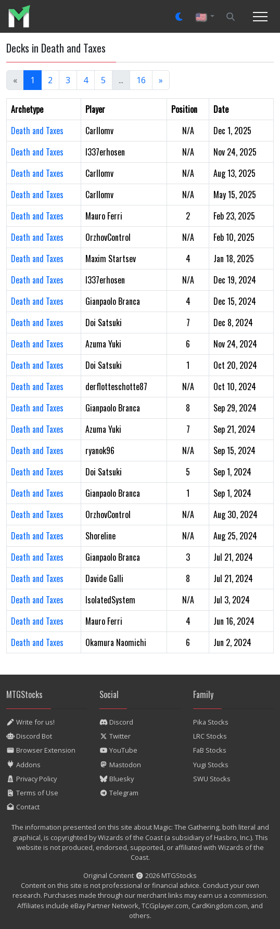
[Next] (161, 80)
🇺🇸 (202, 16)
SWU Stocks (212, 778)
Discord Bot (29, 736)
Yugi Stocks (210, 764)
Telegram (118, 792)
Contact (23, 806)
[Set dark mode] (180, 17)
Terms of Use (32, 792)
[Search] (231, 17)
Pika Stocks (210, 722)
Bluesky (116, 778)
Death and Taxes (37, 130)
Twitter (115, 736)
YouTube (118, 750)
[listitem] (23, 16)
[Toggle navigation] (260, 16)
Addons (23, 764)
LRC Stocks (210, 736)
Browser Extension (40, 750)
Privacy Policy (31, 778)
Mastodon (120, 764)
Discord (116, 722)
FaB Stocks (209, 750)
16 (141, 80)
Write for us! (30, 722)
